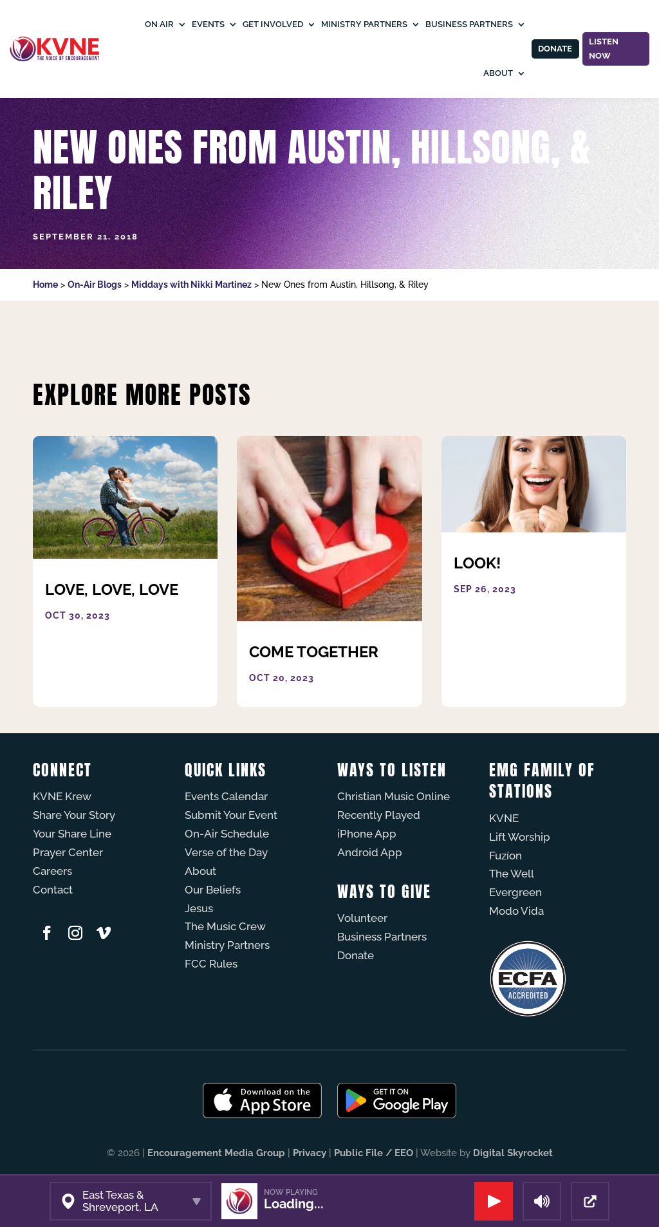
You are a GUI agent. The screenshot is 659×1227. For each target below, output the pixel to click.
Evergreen (515, 892)
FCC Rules (211, 963)
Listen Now (603, 48)
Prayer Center (68, 852)
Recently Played (378, 815)
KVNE (504, 818)
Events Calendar (226, 796)
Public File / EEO (373, 1153)
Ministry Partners (362, 24)
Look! (477, 563)
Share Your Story (74, 815)
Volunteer (362, 918)
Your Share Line (72, 833)
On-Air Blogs (95, 284)
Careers (52, 871)
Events (206, 24)
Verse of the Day (226, 852)
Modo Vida (516, 910)
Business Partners (467, 24)
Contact (53, 889)
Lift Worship (519, 836)
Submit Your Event (231, 815)
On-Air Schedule (227, 833)
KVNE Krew (62, 796)
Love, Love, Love (111, 589)
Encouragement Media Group (216, 1153)
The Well (511, 873)
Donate (554, 49)
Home (45, 284)
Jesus (199, 908)
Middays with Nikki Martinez (191, 284)
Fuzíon (505, 855)
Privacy (309, 1153)
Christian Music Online (393, 796)
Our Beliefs (213, 889)
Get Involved (271, 24)
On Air (157, 24)
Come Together (313, 651)
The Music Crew (225, 926)
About (496, 73)
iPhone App (366, 833)
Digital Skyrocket (513, 1153)
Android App (369, 852)
